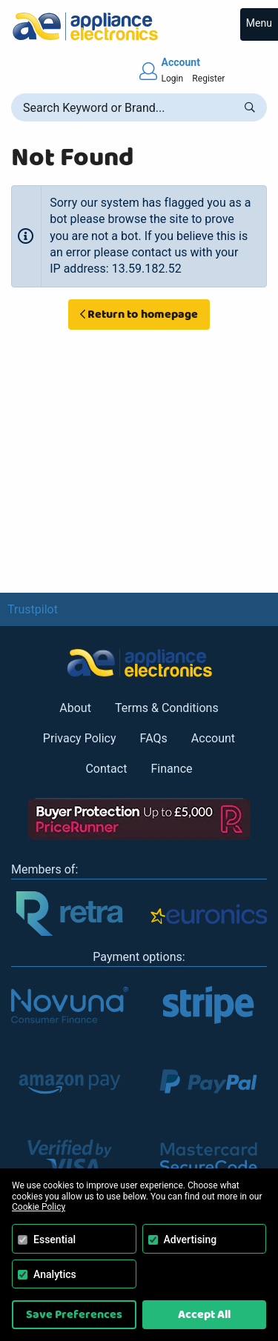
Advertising (190, 1239)
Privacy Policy (79, 738)
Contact (106, 769)
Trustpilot (32, 609)
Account (213, 738)
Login (173, 78)
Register (208, 78)
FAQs (154, 738)
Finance (171, 769)
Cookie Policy (38, 1207)
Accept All (204, 1314)
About (75, 708)
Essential (54, 1239)
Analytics (54, 1274)
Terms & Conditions (167, 708)
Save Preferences (74, 1314)
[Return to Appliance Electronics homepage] (139, 26)
